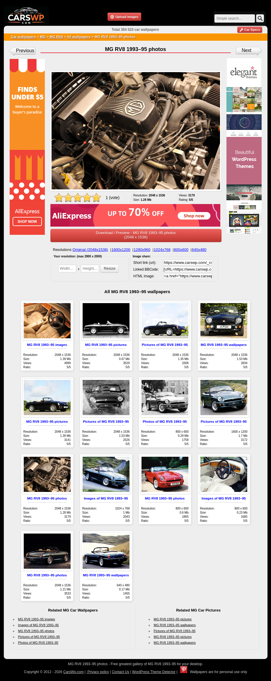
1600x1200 (120, 249)
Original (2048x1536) (90, 249)
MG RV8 (56, 37)
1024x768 (162, 249)
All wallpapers (79, 37)
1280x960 (142, 249)
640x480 (199, 249)
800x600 (181, 249)
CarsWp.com (73, 672)
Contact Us (120, 672)
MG (43, 37)
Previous (25, 50)
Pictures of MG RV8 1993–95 (165, 345)
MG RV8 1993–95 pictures (106, 345)
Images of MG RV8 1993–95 (106, 498)
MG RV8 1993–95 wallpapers (224, 345)
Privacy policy (97, 672)
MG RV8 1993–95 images (47, 345)
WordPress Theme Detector (153, 672)
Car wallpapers (23, 37)
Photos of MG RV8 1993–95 (165, 421)
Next (246, 50)
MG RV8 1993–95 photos (47, 498)
